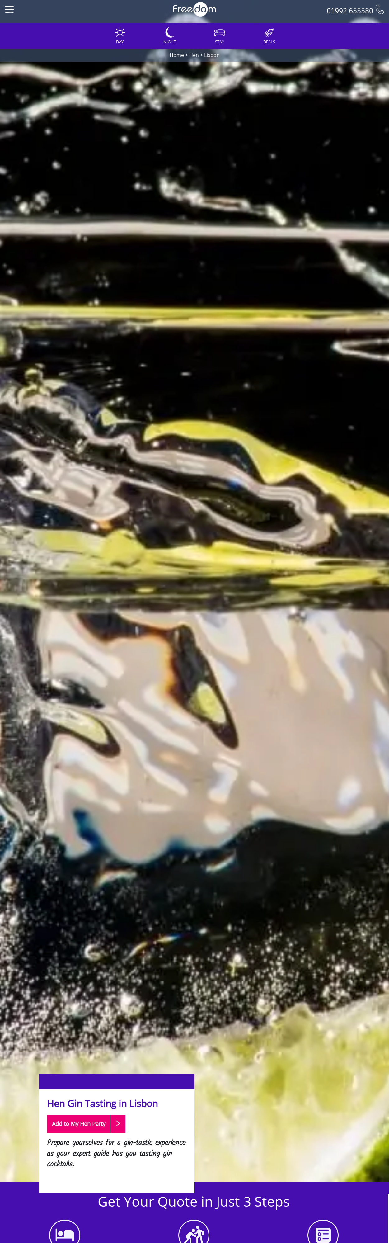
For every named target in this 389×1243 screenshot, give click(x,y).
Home (177, 55)
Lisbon (212, 55)
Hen (194, 55)
